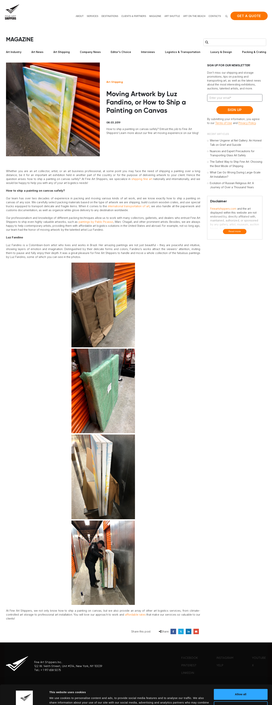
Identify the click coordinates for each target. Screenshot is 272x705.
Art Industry (13, 52)
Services (92, 16)
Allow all (240, 674)
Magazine (155, 16)
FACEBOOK (189, 658)
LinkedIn (188, 631)
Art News (37, 52)
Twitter (181, 631)
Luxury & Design (221, 52)
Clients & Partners (133, 16)
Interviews (148, 52)
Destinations (110, 16)
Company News (90, 52)
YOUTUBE (259, 658)
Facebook (173, 631)
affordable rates (135, 614)
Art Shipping (61, 52)
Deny (240, 686)
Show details (58, 697)
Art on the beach (194, 16)
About (80, 16)
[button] (226, 16)
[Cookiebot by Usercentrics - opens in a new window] (24, 697)
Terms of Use (223, 123)
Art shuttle (172, 16)
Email (196, 631)
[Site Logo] (12, 12)
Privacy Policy (247, 123)
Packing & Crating (254, 52)
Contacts (215, 16)
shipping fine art (141, 179)
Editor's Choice (121, 52)
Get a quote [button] (249, 16)
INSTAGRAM (225, 658)
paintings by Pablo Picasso (96, 222)
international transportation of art (128, 206)
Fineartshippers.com (223, 208)
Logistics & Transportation (182, 52)
